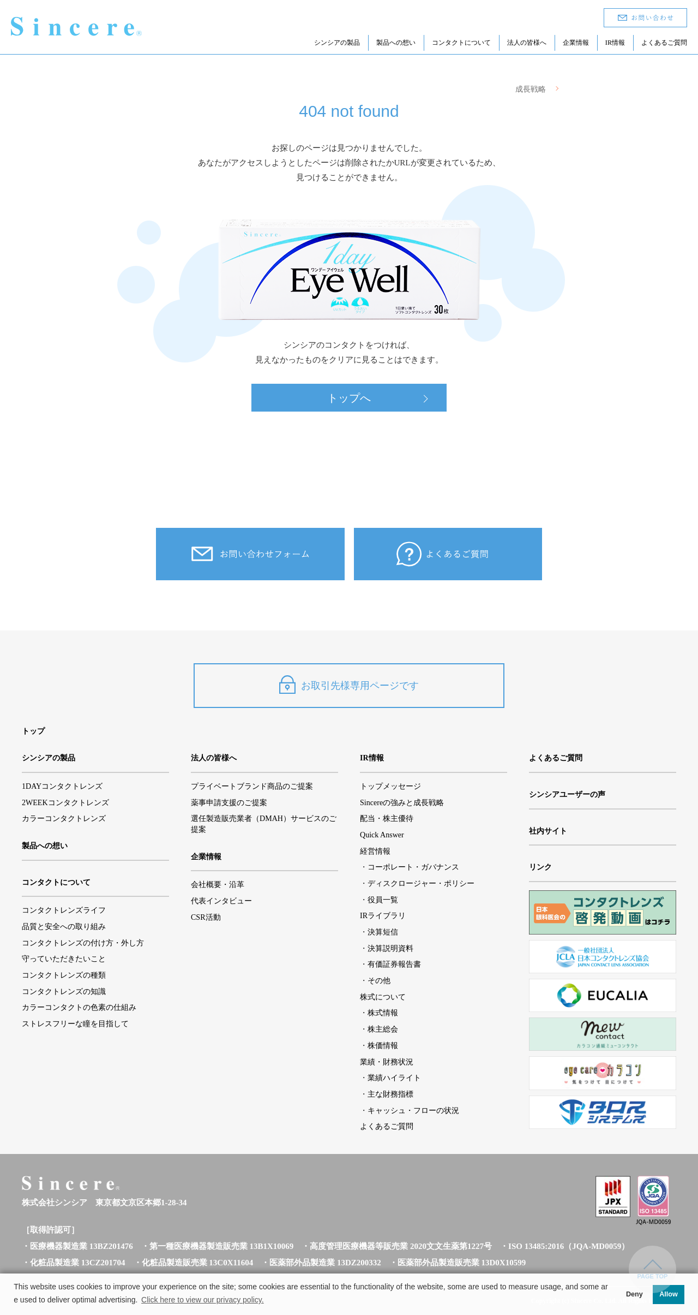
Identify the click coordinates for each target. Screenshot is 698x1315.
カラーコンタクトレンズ (64, 818)
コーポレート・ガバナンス (413, 866)
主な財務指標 (390, 1094)
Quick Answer (382, 834)
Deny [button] (634, 1294)
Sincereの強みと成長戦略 (402, 802)
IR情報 (615, 42)
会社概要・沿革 (217, 884)
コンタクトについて (461, 42)
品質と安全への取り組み (64, 926)
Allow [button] (668, 1294)
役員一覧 (383, 899)
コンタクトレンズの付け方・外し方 (83, 942)
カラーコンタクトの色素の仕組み (79, 1007)
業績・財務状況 (386, 1061)
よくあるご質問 (664, 42)
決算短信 (383, 931)
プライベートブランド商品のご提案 (252, 786)
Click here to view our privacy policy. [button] (202, 1299)
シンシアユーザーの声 (567, 794)
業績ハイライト (394, 1077)
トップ (33, 731)
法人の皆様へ (526, 42)
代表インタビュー (221, 900)
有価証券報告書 (394, 964)
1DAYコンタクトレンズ (62, 786)
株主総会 (383, 1029)
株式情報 (383, 1012)
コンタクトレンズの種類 (64, 975)
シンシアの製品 (337, 42)
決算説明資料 (390, 948)
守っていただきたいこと (64, 958)
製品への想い (396, 42)
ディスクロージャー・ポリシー (421, 883)
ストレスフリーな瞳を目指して (75, 1023)
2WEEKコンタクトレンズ (65, 802)
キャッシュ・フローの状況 (413, 1110)
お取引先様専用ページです (349, 684)
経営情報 (375, 851)
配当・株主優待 (386, 818)
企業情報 (576, 42)
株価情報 (383, 1045)
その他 (379, 980)
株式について (383, 996)
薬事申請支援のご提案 (229, 802)
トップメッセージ (390, 786)
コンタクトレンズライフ (64, 910)
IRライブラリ (383, 915)
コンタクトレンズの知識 (64, 991)
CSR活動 (206, 917)
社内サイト (548, 830)
